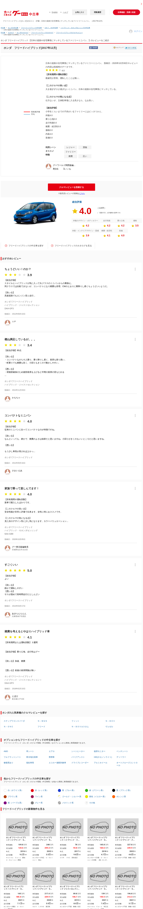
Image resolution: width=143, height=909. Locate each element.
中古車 (3, 28)
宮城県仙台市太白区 (20, 550)
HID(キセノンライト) (103, 757)
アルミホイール (100, 763)
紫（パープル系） (15, 803)
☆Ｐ (14, 321)
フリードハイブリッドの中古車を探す (26, 245)
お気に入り (79, 12)
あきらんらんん (19, 613)
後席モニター (99, 751)
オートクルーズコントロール (127, 764)
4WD (6, 751)
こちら (82, 193)
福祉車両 (30, 763)
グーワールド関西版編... (64, 165)
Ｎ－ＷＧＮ (42, 721)
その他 (92, 803)
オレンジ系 (121, 796)
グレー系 (39, 803)
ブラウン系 (12, 796)
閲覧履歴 (97, 12)
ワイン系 (39, 796)
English (54, 12)
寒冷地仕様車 (32, 757)
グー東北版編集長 (20, 547)
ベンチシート (122, 751)
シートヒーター (78, 751)
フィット (75, 721)
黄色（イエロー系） (97, 796)
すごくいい (11, 564)
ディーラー (121, 757)
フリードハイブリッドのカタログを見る (73, 245)
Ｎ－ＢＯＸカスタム (80, 726)
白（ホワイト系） (15, 790)
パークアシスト (78, 757)
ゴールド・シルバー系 (71, 796)
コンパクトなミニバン (18, 415)
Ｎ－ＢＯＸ (110, 721)
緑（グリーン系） (97, 790)
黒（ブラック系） (124, 790)
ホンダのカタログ (22, 32)
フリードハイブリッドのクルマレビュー (69, 32)
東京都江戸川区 (18, 699)
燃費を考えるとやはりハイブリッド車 (27, 631)
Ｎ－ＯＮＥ (8, 726)
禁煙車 (52, 757)
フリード (41, 726)
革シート (30, 751)
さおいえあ (17, 470)
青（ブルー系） (68, 790)
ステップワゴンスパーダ (14, 721)
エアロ (52, 751)
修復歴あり (8, 763)
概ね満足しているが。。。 (20, 339)
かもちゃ (16, 397)
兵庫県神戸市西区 (19, 616)
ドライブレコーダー (80, 763)
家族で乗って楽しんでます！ (22, 488)
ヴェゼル (109, 726)
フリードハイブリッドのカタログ (42, 32)
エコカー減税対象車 (57, 763)
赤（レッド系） (41, 790)
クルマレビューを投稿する (71, 187)
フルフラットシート (12, 757)
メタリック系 (68, 803)
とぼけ (15, 696)
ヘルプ (65, 12)
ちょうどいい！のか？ (18, 269)
